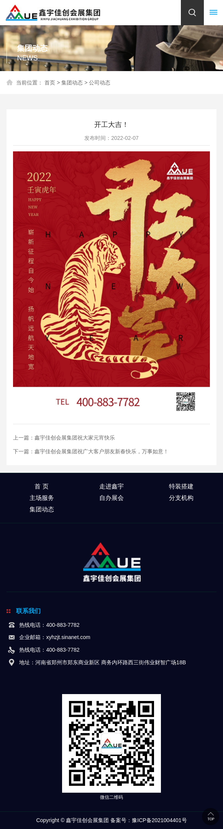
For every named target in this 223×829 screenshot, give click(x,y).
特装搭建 (181, 486)
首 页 (41, 486)
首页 (49, 82)
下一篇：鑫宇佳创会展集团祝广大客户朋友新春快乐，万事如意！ (91, 451)
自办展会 (111, 498)
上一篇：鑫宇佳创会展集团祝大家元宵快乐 (64, 438)
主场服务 (42, 498)
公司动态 (99, 82)
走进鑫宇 (111, 486)
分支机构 (181, 498)
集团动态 (72, 82)
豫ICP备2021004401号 (159, 820)
